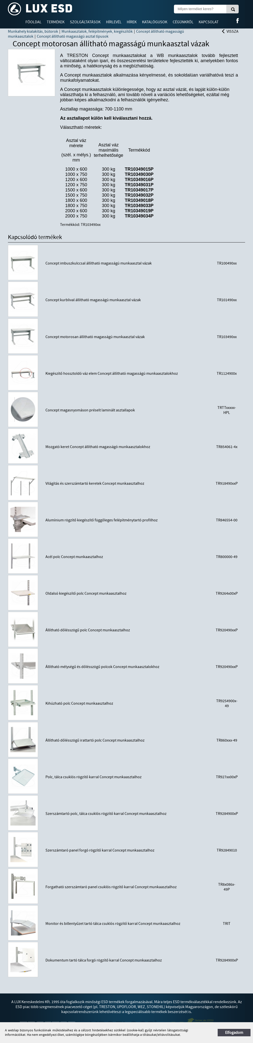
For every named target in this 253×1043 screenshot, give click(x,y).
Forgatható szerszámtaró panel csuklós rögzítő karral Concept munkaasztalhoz (111, 886)
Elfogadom (234, 1032)
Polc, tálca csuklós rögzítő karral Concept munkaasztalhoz (93, 777)
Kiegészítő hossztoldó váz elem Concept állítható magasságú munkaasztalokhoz (111, 373)
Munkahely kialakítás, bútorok (33, 31)
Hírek (132, 22)
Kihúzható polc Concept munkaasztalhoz (79, 703)
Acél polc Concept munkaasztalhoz (74, 556)
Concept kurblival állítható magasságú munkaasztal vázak (93, 299)
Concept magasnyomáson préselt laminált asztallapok (90, 410)
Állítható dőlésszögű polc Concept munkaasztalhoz (87, 630)
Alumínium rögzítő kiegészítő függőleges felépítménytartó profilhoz (101, 520)
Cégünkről (183, 22)
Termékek (55, 22)
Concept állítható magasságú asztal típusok (72, 36)
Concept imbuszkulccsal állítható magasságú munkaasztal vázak (98, 263)
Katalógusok (154, 22)
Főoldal (33, 22)
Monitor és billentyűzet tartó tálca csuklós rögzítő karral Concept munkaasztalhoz (112, 923)
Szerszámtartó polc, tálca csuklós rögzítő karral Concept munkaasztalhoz (106, 813)
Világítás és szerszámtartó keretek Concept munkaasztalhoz (94, 483)
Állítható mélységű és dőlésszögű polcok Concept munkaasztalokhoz (102, 666)
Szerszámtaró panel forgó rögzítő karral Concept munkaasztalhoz (99, 850)
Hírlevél (114, 22)
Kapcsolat (209, 22)
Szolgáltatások (85, 22)
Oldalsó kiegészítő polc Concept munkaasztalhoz (85, 593)
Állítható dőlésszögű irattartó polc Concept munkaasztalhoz (95, 740)
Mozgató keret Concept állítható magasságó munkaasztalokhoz (97, 446)
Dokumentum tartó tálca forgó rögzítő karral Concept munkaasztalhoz (103, 960)
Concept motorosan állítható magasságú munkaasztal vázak (95, 336)
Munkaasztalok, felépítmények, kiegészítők (97, 31)
